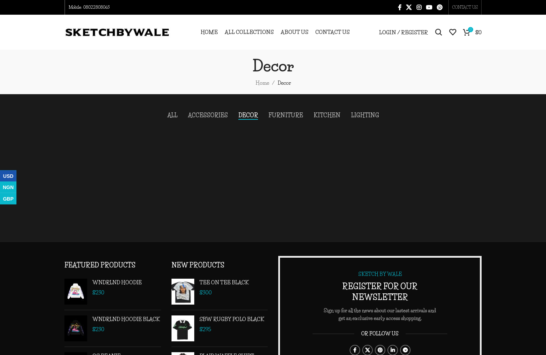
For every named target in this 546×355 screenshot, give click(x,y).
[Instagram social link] (419, 7)
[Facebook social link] (400, 7)
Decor (284, 82)
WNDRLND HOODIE (117, 282)
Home (262, 82)
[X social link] (409, 7)
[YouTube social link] (429, 7)
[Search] (439, 32)
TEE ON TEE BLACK (224, 282)
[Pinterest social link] (440, 7)
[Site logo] (117, 31)
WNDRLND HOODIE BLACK (126, 319)
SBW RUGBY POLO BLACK (232, 319)
